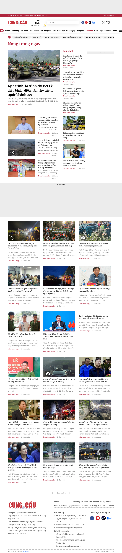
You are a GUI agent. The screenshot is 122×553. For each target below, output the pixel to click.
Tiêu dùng (15, 31)
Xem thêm (61, 493)
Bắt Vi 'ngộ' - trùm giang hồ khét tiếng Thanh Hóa (22, 335)
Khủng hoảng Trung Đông (72, 37)
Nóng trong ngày (13, 104)
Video (115, 31)
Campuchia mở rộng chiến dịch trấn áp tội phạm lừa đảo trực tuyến (23, 290)
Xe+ (54, 31)
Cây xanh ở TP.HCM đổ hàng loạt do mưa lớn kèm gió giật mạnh (93, 244)
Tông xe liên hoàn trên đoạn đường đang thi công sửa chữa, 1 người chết (94, 466)
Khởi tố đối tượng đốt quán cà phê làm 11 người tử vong (59, 423)
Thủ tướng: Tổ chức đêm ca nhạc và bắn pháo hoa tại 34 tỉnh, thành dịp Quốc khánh (73, 76)
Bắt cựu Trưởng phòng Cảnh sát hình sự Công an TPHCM (23, 380)
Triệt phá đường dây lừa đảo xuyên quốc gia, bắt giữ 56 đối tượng (93, 317)
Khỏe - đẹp (98, 31)
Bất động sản (46, 31)
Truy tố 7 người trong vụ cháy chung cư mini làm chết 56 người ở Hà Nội (94, 423)
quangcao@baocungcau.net (27, 15)
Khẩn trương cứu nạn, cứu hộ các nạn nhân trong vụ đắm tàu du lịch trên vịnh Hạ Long (58, 291)
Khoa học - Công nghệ (66, 31)
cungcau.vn (26, 551)
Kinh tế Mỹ (37, 37)
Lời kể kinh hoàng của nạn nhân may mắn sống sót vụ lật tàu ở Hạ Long (58, 244)
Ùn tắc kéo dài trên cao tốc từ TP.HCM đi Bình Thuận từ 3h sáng (59, 380)
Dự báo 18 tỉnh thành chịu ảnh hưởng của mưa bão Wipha (94, 290)
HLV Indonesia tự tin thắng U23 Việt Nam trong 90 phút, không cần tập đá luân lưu (72, 106)
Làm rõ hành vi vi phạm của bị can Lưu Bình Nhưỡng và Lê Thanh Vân (23, 423)
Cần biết (107, 31)
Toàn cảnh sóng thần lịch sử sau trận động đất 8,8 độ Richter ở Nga (73, 91)
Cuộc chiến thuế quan (21, 37)
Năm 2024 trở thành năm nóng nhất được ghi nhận (58, 466)
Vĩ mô (7, 31)
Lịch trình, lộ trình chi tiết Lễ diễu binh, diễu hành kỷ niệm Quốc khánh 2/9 (30, 90)
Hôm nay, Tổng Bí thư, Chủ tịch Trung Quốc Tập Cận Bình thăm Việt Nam (58, 336)
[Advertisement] (61, 200)
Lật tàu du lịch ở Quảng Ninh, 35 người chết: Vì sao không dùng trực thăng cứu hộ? (22, 245)
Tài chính (24, 31)
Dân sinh (89, 31)
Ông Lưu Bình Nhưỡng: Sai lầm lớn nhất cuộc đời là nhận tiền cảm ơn (93, 380)
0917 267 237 (45, 15)
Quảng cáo (11, 15)
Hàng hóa (80, 31)
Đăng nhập (106, 22)
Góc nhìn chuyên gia (93, 37)
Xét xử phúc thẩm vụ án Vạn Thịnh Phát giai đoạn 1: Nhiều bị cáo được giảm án (22, 467)
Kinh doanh (34, 31)
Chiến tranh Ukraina (52, 37)
